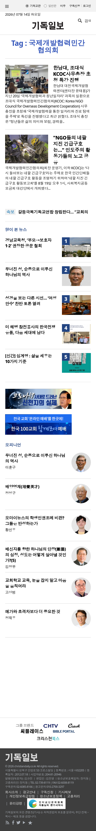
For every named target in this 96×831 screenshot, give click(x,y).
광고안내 (29, 792)
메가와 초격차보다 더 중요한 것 (32, 611)
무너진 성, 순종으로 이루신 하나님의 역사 (28, 272)
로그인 (87, 6)
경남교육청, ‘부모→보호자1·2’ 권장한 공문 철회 (28, 243)
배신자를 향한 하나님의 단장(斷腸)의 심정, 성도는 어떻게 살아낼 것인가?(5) (35, 554)
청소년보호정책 (51, 796)
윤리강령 (15, 803)
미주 (63, 6)
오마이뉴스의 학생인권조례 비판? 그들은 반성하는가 (34, 520)
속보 (10, 212)
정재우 (10, 617)
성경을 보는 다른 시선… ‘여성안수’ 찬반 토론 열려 (31, 300)
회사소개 (11, 792)
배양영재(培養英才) (22, 486)
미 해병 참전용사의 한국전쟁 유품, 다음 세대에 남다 (30, 329)
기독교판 (35, 6)
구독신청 (74, 6)
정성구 (10, 493)
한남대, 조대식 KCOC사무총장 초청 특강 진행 (72, 74)
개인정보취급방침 (22, 796)
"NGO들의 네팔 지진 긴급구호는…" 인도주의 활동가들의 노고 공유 (71, 150)
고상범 (10, 592)
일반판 (52, 6)
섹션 (7, 6)
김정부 (10, 566)
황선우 (10, 529)
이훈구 (10, 467)
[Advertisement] (48, 676)
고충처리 (73, 796)
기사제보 (64, 792)
